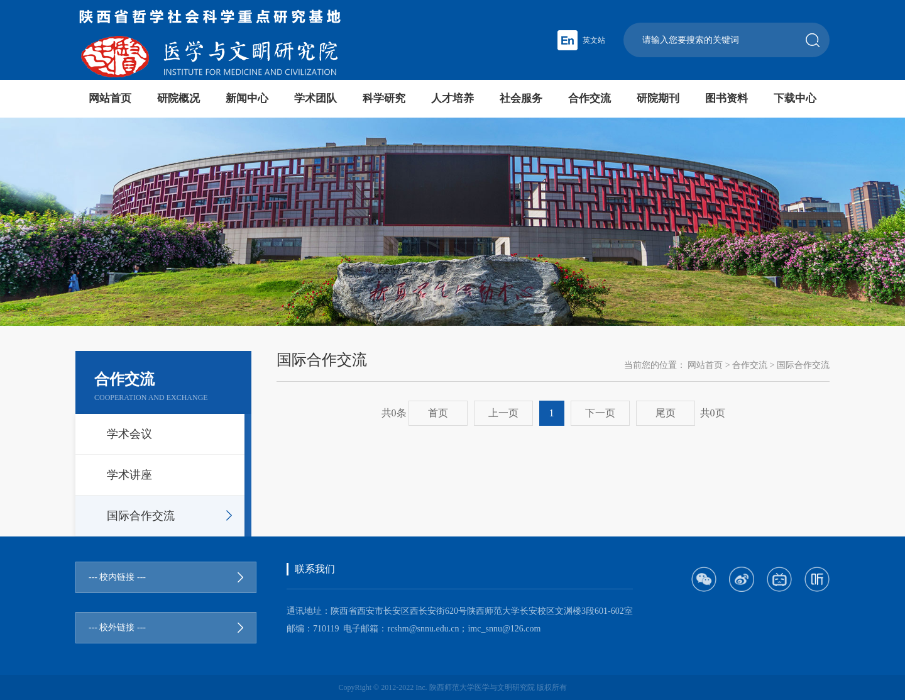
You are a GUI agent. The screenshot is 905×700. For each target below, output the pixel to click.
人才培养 (452, 98)
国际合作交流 (141, 515)
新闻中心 (247, 98)
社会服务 (521, 98)
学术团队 (315, 98)
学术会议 (129, 434)
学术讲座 (129, 475)
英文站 (594, 40)
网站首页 (110, 98)
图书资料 (726, 98)
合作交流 (589, 98)
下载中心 (795, 98)
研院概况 (178, 98)
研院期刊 (658, 98)
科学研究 (384, 98)
